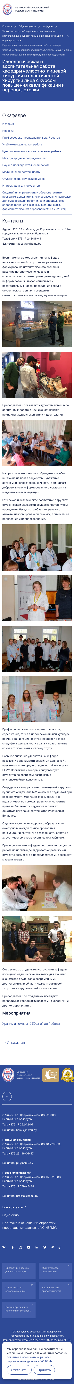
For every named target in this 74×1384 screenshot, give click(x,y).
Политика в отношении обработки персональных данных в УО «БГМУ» (29, 1225)
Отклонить (19, 1370)
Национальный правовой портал (51, 1289)
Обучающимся (27, 26)
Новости (7, 130)
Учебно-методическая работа (22, 144)
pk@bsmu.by (24, 1162)
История (8, 123)
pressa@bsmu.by (27, 1195)
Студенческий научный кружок (23, 178)
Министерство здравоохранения (15, 1289)
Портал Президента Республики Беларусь (18, 1309)
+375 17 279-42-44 (21, 1186)
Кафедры (48, 26)
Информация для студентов (21, 185)
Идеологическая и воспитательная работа (31, 151)
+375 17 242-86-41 (28, 238)
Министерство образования (50, 1269)
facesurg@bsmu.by (28, 243)
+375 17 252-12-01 (21, 1124)
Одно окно (10, 1215)
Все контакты (12, 1207)
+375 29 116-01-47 (21, 1153)
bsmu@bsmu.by (26, 1130)
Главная (7, 26)
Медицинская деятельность (21, 171)
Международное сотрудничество (24, 158)
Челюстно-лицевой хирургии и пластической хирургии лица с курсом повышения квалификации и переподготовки (32, 36)
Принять (44, 1370)
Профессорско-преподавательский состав (31, 137)
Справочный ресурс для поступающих (17, 1269)
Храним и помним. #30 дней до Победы (31, 1023)
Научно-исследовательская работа (26, 165)
